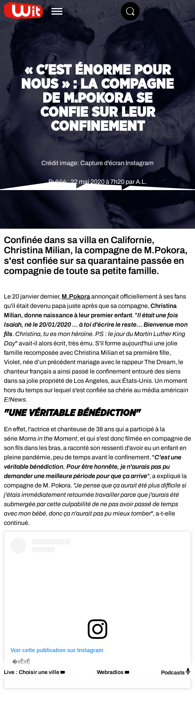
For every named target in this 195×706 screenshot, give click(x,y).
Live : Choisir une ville (31, 672)
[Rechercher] (130, 11)
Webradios (110, 672)
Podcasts (176, 672)
